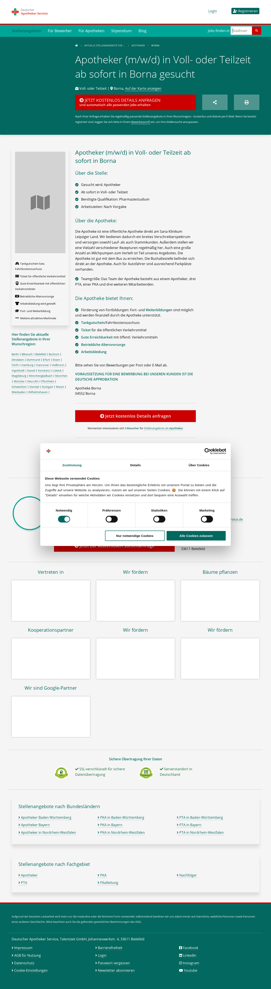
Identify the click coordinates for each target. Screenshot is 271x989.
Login (212, 11)
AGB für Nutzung (27, 955)
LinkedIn (189, 955)
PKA (102, 875)
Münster (19, 381)
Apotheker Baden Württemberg (44, 817)
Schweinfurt (19, 387)
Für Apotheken (91, 30)
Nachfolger (187, 875)
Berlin (15, 354)
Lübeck (57, 370)
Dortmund (33, 360)
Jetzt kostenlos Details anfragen (135, 416)
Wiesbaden (19, 392)
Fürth (15, 365)
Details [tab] (135, 465)
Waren (60, 387)
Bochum (54, 354)
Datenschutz (24, 963)
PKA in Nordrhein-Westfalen (121, 832)
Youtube (190, 970)
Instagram (191, 963)
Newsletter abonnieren (116, 970)
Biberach (27, 354)
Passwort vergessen (114, 963)
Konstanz (44, 370)
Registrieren (245, 11)
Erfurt (46, 360)
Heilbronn (58, 365)
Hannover (42, 365)
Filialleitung (108, 882)
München (61, 376)
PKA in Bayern (110, 825)
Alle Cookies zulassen (196, 536)
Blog (142, 30)
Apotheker (138, 45)
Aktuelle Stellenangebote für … (105, 45)
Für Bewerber (60, 30)
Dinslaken (18, 360)
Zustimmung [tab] (72, 465)
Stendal (34, 387)
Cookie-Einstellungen (31, 970)
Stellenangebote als (163, 428)
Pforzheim (47, 381)
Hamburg (27, 365)
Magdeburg (19, 376)
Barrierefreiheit (110, 947)
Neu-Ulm (33, 381)
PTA (22, 882)
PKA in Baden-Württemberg (121, 817)
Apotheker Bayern (34, 825)
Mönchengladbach (41, 376)
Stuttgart (47, 387)
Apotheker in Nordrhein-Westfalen (47, 832)
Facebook (190, 947)
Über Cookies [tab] (199, 465)
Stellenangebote (26, 30)
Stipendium (121, 30)
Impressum (23, 947)
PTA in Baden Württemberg (200, 817)
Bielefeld (40, 354)
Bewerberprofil (140, 122)
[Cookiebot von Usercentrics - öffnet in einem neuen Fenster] (207, 451)
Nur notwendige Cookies (134, 536)
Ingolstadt (18, 370)
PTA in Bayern (189, 825)
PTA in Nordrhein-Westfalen (200, 832)
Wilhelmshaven (38, 392)
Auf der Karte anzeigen (143, 88)
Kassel (31, 370)
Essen (56, 360)
